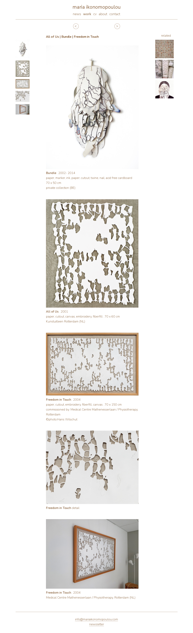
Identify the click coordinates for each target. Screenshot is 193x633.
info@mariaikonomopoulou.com (96, 619)
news (77, 14)
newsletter (96, 624)
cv (95, 14)
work (87, 14)
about (103, 14)
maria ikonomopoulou (97, 7)
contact (114, 14)
